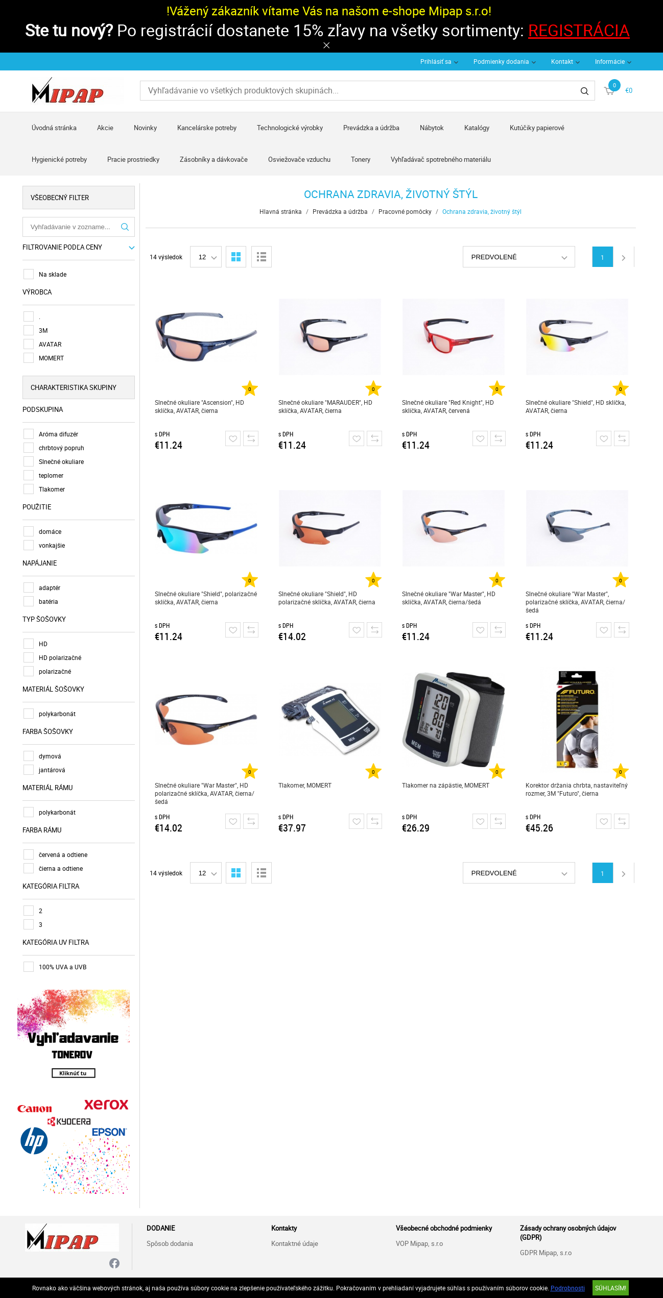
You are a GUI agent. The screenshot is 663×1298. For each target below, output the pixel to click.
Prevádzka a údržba (371, 127)
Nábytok (432, 127)
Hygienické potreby (59, 159)
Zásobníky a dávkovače (214, 159)
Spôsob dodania (170, 1241)
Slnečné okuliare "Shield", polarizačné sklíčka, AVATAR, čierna (207, 598)
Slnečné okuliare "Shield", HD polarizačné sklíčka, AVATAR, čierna (328, 598)
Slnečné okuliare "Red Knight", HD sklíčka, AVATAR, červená (449, 406)
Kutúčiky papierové (537, 127)
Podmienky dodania (501, 61)
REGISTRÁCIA (579, 30)
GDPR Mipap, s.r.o (546, 1250)
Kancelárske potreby (206, 127)
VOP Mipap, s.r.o (419, 1241)
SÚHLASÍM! (610, 1288)
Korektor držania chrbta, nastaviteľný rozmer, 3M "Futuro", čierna (578, 789)
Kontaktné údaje (294, 1241)
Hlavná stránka (283, 211)
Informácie (610, 61)
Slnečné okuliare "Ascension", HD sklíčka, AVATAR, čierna (201, 406)
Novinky (145, 127)
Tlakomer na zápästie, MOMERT (447, 785)
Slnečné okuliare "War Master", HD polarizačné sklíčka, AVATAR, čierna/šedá (206, 793)
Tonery (360, 159)
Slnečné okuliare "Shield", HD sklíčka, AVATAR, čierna (577, 406)
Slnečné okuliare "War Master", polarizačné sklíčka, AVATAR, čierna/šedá (577, 602)
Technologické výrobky (290, 127)
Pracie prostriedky (133, 159)
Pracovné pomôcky (407, 211)
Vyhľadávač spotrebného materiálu (441, 159)
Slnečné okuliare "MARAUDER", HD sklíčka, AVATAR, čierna (327, 406)
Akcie (105, 127)
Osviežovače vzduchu (299, 159)
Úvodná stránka (54, 127)
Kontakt (562, 61)
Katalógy (476, 127)
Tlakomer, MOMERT (306, 785)
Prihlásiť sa (436, 61)
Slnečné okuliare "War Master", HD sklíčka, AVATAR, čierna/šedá (450, 598)
